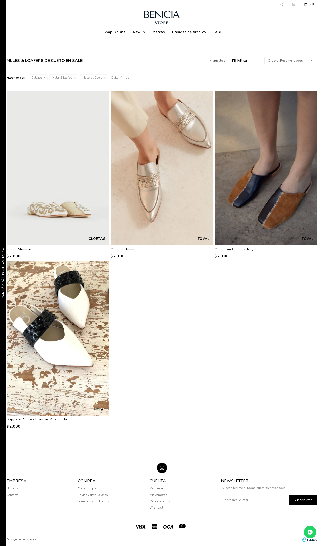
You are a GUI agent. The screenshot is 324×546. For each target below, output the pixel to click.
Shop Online (114, 32)
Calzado (36, 78)
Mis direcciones (160, 501)
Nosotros (13, 488)
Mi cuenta (156, 488)
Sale (217, 32)
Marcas (158, 32)
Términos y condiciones (93, 501)
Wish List (156, 507)
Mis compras (158, 495)
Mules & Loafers (62, 78)
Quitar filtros (120, 78)
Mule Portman (122, 249)
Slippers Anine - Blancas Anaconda (37, 419)
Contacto (12, 495)
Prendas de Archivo (189, 32)
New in (139, 32)
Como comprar (88, 488)
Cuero (92, 78)
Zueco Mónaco (19, 249)
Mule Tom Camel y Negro (236, 249)
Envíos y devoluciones (93, 495)
